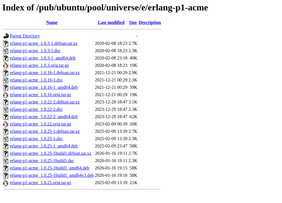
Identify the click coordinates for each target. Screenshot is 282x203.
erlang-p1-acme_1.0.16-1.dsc (36, 80)
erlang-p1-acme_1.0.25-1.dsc (36, 138)
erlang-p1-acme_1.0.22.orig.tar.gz (40, 124)
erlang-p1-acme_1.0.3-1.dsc (35, 50)
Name (52, 22)
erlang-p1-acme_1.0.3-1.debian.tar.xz (43, 43)
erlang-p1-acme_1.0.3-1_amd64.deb (42, 58)
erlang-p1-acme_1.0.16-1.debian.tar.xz (45, 72)
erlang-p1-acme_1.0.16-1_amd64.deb (44, 87)
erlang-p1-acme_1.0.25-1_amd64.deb (44, 146)
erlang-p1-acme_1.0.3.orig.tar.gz (39, 65)
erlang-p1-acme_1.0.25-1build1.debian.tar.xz (50, 153)
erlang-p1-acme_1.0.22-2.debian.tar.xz (45, 102)
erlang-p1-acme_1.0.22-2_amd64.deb (44, 116)
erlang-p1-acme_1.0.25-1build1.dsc (42, 160)
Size (133, 22)
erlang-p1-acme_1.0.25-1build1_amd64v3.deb (52, 175)
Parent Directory (25, 36)
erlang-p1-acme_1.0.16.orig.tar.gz (40, 94)
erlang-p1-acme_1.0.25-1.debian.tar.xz (45, 131)
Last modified (111, 22)
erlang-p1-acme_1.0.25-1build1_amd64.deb (49, 168)
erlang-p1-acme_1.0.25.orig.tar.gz (40, 182)
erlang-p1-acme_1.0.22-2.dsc (36, 109)
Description (150, 22)
